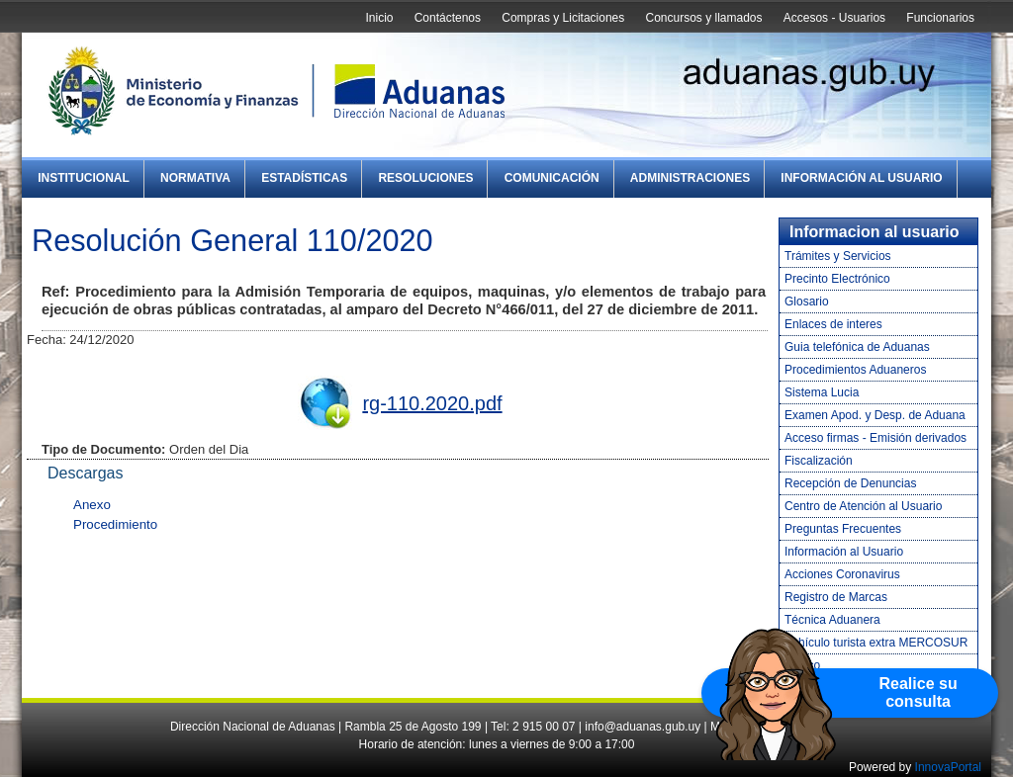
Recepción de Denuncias (850, 483)
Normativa (195, 178)
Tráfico (802, 665)
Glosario (806, 301)
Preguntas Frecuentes (842, 529)
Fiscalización (818, 461)
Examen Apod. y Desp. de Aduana (875, 415)
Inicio (379, 18)
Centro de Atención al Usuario (863, 506)
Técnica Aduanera (832, 620)
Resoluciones (425, 178)
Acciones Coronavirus (842, 574)
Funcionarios (940, 18)
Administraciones (690, 178)
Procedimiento (115, 524)
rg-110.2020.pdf (432, 403)
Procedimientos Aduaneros (855, 370)
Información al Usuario (861, 178)
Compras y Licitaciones (563, 18)
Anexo (92, 504)
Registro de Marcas (835, 597)
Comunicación (552, 178)
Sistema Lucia (821, 392)
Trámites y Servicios (837, 256)
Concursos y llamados (703, 18)
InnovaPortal (948, 767)
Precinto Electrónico (837, 279)
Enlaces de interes (833, 324)
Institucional (84, 178)
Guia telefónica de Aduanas (857, 347)
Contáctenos (447, 18)
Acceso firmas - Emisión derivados (875, 438)
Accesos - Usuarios (834, 18)
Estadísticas (304, 178)
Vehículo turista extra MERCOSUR (875, 642)
